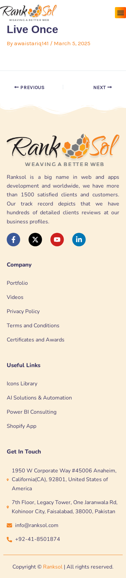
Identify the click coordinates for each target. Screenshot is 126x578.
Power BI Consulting (31, 412)
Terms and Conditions (33, 325)
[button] (120, 12)
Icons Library (22, 383)
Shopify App (21, 426)
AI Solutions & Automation (39, 398)
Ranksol (52, 567)
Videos (15, 297)
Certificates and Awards (36, 339)
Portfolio (17, 283)
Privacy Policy (23, 311)
